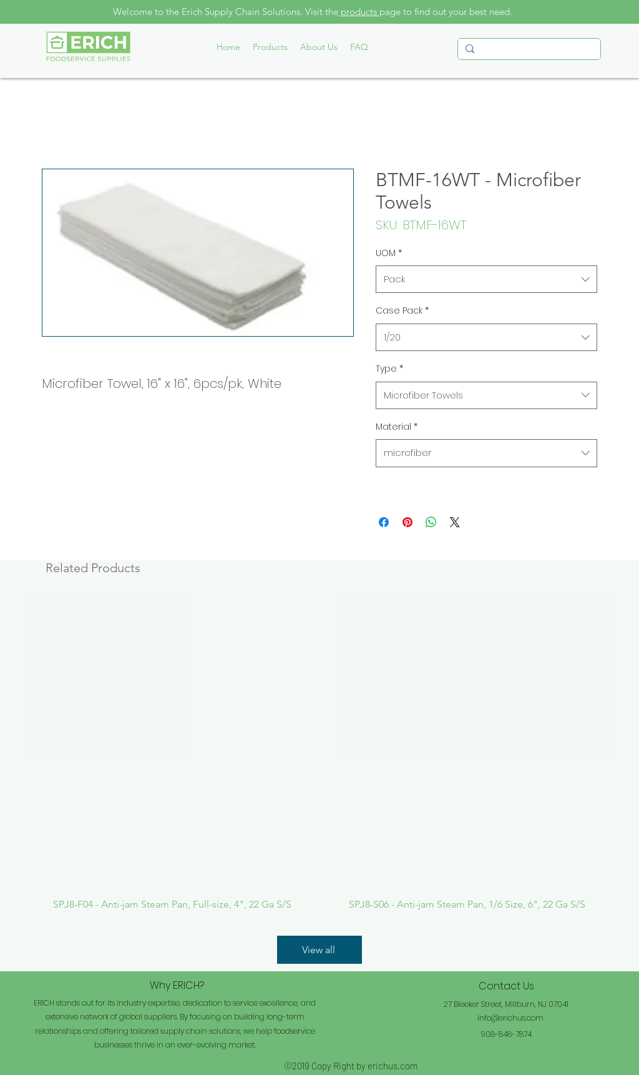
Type (389, 368)
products (358, 11)
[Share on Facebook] (383, 522)
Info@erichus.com (510, 1018)
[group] (319, 753)
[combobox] (486, 279)
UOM (389, 253)
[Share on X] (454, 522)
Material (396, 426)
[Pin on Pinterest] (407, 522)
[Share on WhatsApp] (431, 522)
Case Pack (402, 310)
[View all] (319, 950)
